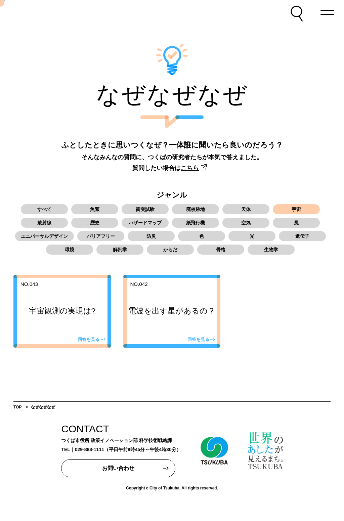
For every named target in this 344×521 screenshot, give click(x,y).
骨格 (220, 249)
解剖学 (120, 249)
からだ (170, 249)
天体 (246, 209)
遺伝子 (302, 236)
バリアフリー (101, 236)
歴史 (94, 222)
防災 (151, 236)
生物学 (271, 249)
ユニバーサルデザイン (44, 236)
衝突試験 (145, 209)
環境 (69, 249)
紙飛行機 (195, 222)
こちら (190, 168)
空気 (246, 222)
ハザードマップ (145, 222)
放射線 (44, 222)
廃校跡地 (195, 209)
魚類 (94, 209)
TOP (17, 407)
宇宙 (296, 209)
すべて (44, 209)
